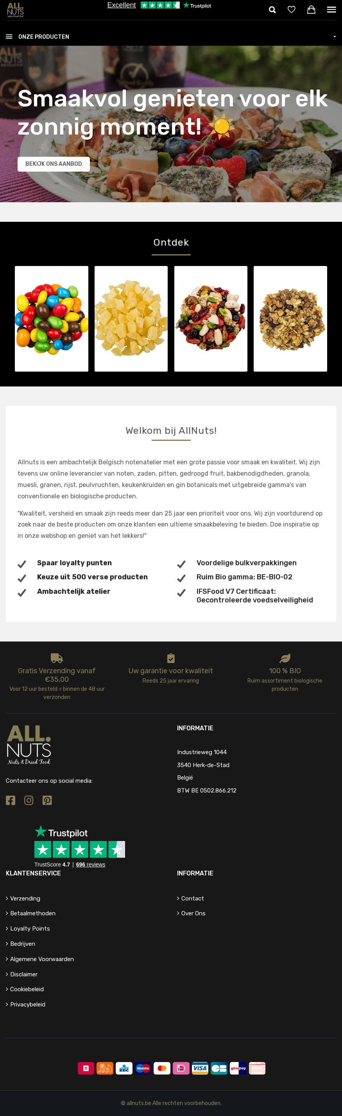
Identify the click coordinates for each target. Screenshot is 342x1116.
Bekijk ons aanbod (53, 165)
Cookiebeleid (27, 989)
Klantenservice (33, 873)
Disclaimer (24, 974)
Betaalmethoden (33, 913)
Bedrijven (22, 943)
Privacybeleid (27, 1004)
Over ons (193, 913)
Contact (192, 898)
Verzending (25, 898)
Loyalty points (30, 928)
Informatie (195, 873)
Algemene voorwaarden (42, 959)
